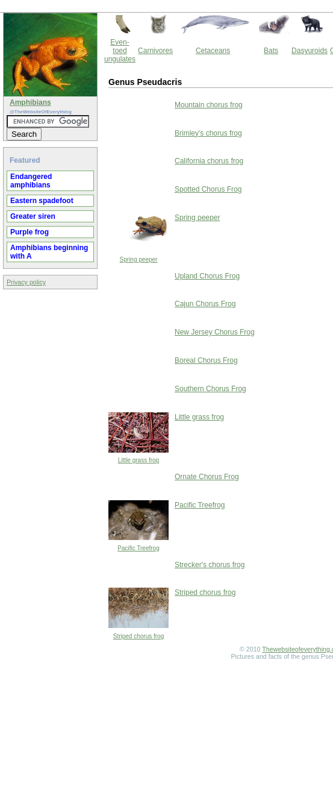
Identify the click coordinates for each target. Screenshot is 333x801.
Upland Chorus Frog (207, 276)
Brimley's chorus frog (208, 133)
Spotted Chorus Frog (208, 189)
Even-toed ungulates (119, 50)
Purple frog (29, 232)
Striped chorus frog (138, 636)
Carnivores (155, 50)
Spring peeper (139, 259)
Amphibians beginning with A (49, 251)
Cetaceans (213, 50)
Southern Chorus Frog (210, 389)
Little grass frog (138, 460)
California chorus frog (209, 161)
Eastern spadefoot (41, 200)
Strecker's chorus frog (209, 565)
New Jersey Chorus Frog (215, 332)
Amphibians (30, 102)
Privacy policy (26, 282)
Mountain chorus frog (209, 105)
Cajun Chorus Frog (205, 304)
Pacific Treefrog (138, 548)
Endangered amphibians (31, 180)
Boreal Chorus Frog (206, 360)
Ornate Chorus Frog (207, 477)
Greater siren (32, 216)
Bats (271, 50)
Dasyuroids (309, 50)
